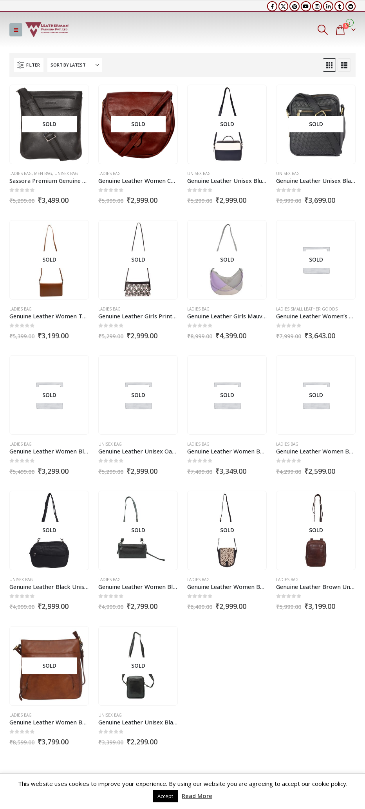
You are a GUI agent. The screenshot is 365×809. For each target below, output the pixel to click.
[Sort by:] (74, 65)
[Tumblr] (339, 6)
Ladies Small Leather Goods (307, 309)
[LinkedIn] (328, 6)
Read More (197, 796)
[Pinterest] (294, 6)
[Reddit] (350, 6)
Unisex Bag (66, 173)
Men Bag (43, 173)
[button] (15, 29)
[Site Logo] (47, 29)
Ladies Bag (20, 173)
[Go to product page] (49, 124)
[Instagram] (317, 6)
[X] (283, 6)
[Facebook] (272, 6)
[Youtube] (306, 6)
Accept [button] (165, 796)
